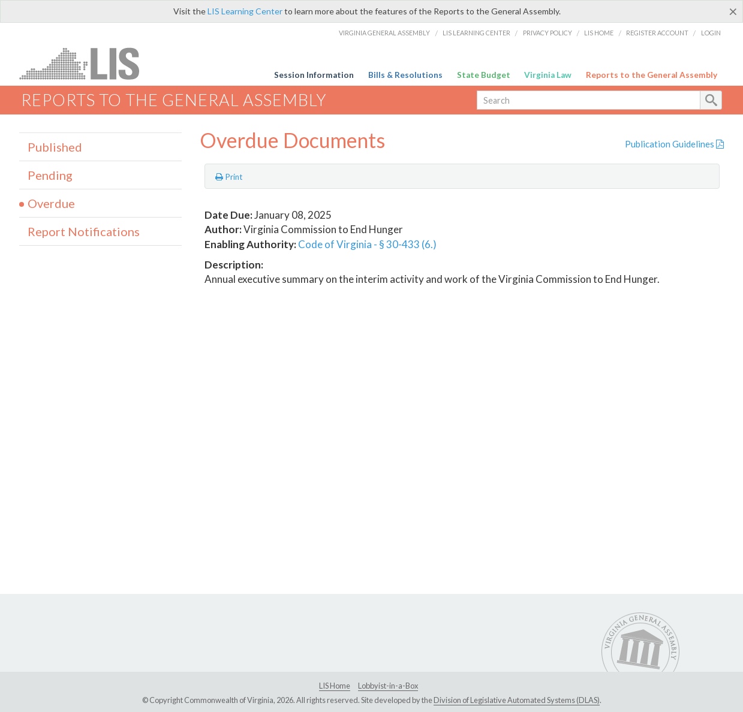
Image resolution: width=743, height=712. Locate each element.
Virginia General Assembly (384, 33)
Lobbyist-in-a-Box (388, 685)
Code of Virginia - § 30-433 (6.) (367, 244)
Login (711, 33)
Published (55, 147)
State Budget (483, 75)
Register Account (657, 33)
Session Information (314, 75)
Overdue (51, 203)
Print (229, 177)
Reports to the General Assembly (651, 75)
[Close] (733, 11)
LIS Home (598, 33)
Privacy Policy (547, 33)
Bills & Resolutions (405, 75)
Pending (50, 175)
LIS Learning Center (244, 11)
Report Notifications (84, 231)
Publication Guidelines (674, 143)
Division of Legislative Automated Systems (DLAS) (517, 700)
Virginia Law (547, 75)
